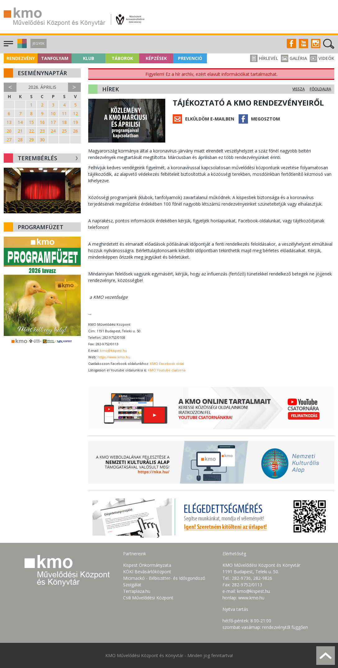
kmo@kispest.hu (113, 350)
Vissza (298, 89)
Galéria (294, 58)
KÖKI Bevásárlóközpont (147, 572)
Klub (88, 58)
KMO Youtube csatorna (166, 370)
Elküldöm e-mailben (209, 119)
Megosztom (265, 119)
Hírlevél (264, 58)
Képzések (156, 58)
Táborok (122, 58)
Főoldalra (320, 89)
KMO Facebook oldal (167, 363)
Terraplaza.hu (136, 591)
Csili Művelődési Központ (148, 598)
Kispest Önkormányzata (147, 565)
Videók (322, 58)
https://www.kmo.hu (114, 357)
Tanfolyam (54, 58)
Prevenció (190, 58)
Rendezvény (21, 58)
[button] (21, 46)
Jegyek (38, 43)
